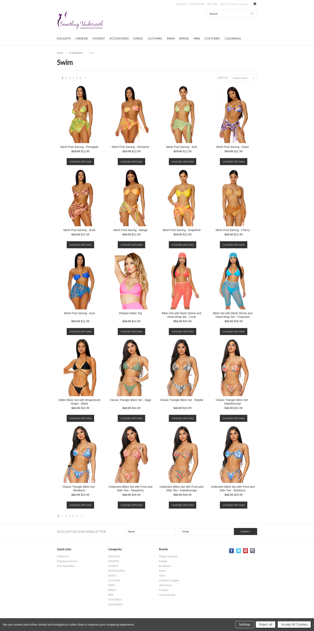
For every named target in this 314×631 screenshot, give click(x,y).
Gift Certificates (197, 4)
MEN (197, 38)
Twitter (238, 550)
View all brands (167, 595)
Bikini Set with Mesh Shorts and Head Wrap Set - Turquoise (232, 315)
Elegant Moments (168, 556)
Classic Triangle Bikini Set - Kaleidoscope (233, 401)
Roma (162, 570)
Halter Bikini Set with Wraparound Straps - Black (79, 401)
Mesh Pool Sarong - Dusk (79, 230)
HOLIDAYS (64, 38)
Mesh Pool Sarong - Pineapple (79, 146)
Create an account (239, 4)
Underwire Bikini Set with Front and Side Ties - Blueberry (233, 488)
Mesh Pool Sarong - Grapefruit (182, 230)
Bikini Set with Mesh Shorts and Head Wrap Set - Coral (181, 315)
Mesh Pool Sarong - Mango (130, 230)
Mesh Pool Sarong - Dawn (232, 146)
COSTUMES (212, 38)
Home (60, 53)
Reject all (265, 624)
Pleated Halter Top (130, 313)
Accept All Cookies (294, 624)
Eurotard (163, 590)
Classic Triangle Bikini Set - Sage (130, 400)
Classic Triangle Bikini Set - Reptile (181, 400)
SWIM (171, 38)
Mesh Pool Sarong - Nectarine (130, 146)
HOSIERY (99, 38)
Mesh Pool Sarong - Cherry (233, 230)
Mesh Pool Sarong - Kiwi (181, 146)
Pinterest (245, 550)
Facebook (231, 550)
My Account (181, 4)
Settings (245, 624)
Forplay (163, 561)
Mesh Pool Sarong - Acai (79, 313)
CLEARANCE (233, 38)
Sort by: (222, 78)
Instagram (252, 550)
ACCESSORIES (119, 38)
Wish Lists (212, 4)
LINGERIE (81, 38)
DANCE (138, 38)
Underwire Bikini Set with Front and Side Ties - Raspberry (130, 488)
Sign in (223, 4)
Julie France (165, 585)
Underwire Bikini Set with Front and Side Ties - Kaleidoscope (181, 488)
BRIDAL (184, 38)
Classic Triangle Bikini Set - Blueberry (79, 488)
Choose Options (80, 161)
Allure (162, 575)
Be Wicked (164, 566)
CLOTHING (155, 38)
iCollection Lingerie (169, 580)
